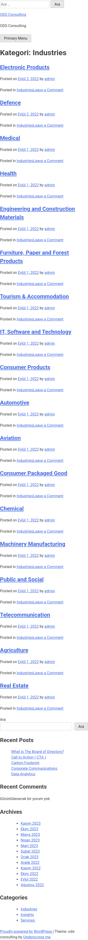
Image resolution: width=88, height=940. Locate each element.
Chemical (12, 508)
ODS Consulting (13, 14)
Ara (3, 719)
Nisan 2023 (30, 840)
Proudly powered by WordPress (26, 931)
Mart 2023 (29, 846)
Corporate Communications (34, 768)
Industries (25, 90)
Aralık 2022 (30, 862)
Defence (10, 102)
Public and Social (22, 579)
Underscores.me (37, 937)
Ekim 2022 (29, 874)
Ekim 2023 (29, 829)
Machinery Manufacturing (32, 544)
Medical (10, 138)
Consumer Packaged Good (33, 473)
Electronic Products (25, 67)
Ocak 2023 (29, 857)
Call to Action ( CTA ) (28, 757)
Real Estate (14, 685)
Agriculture (14, 650)
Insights (27, 915)
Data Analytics (23, 774)
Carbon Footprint (25, 763)
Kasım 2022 (31, 868)
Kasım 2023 (31, 823)
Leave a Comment (48, 90)
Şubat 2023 (30, 851)
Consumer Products (25, 367)
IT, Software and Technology (35, 332)
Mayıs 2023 (30, 834)
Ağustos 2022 (32, 885)
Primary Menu (15, 38)
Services (28, 920)
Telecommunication (25, 615)
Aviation (10, 438)
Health (8, 173)
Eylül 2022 (29, 879)
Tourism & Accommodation (34, 296)
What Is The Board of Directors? (37, 751)
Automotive (14, 402)
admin (50, 79)
